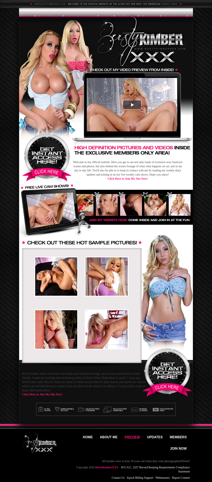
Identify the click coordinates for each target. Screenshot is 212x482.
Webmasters (162, 477)
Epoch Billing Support (140, 477)
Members (178, 437)
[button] (132, 104)
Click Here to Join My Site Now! (128, 178)
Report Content (181, 477)
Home (88, 437)
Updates (155, 437)
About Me (108, 437)
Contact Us (118, 477)
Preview (132, 437)
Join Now (178, 448)
